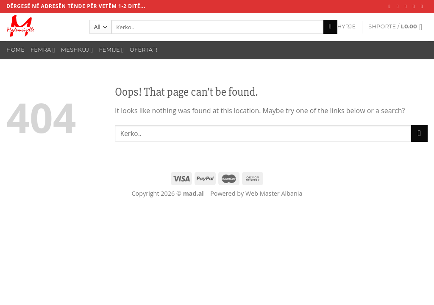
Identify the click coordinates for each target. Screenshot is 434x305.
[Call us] (423, 6)
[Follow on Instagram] (399, 6)
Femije (111, 50)
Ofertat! (143, 50)
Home (15, 50)
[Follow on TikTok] (407, 6)
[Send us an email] (415, 6)
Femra (43, 50)
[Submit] (330, 27)
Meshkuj (77, 50)
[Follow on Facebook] (391, 6)
